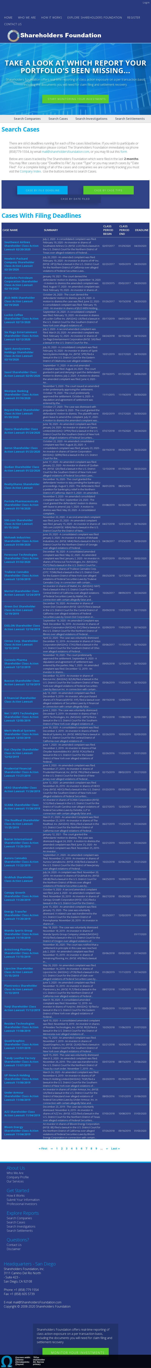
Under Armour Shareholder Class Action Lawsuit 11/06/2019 (21, 1096)
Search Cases (58, 119)
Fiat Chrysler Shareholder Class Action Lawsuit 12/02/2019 (21, 753)
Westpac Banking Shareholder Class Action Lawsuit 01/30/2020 (21, 394)
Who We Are (15, 1173)
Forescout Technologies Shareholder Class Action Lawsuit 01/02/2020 (21, 558)
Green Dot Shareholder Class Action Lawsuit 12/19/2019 (19, 610)
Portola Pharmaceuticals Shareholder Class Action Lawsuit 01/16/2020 (21, 504)
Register (133, 17)
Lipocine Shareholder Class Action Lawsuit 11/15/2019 (18, 972)
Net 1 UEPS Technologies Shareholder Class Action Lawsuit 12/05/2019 (21, 716)
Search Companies (27, 119)
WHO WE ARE (27, 17)
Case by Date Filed (75, 199)
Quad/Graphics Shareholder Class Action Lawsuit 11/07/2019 (21, 1044)
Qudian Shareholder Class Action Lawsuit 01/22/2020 (22, 468)
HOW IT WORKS (51, 17)
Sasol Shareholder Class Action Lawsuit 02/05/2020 (22, 374)
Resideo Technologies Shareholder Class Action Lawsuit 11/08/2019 (21, 1027)
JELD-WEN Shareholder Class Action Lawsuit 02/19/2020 (19, 301)
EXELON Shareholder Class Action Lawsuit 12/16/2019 (22, 627)
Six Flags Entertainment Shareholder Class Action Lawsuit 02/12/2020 (21, 335)
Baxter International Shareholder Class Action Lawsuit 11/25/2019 (21, 842)
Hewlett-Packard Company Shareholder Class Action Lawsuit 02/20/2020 (19, 264)
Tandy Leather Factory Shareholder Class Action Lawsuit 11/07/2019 (21, 1061)
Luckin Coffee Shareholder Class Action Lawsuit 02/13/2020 (21, 318)
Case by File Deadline (41, 190)
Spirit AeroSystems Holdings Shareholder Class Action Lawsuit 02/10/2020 (19, 354)
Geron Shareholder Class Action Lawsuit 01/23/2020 (22, 449)
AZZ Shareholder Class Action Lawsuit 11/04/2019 (22, 1113)
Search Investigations (91, 119)
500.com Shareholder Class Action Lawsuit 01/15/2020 (18, 523)
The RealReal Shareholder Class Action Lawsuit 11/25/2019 (21, 823)
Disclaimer (14, 1249)
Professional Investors (22, 1204)
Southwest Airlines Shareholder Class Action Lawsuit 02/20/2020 (21, 245)
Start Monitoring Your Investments (78, 99)
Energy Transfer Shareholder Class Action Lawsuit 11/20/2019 (21, 915)
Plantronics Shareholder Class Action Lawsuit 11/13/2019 (20, 989)
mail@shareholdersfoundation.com (65, 152)
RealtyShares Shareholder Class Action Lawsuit (22, 486)
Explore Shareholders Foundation (94, 17)
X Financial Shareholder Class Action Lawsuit (20, 699)
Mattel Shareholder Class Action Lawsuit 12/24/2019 (22, 592)
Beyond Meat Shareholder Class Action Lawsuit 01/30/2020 (22, 413)
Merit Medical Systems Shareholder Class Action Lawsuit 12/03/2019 (21, 734)
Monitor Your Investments (78, 1353)
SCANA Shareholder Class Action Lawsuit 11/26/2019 (22, 806)
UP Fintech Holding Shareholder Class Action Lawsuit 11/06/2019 (21, 1078)
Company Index (30, 171)
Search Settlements (130, 119)
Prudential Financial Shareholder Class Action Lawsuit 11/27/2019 (21, 772)
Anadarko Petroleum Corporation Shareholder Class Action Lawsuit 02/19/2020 (21, 283)
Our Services (15, 1181)
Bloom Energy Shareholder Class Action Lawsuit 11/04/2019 (21, 1130)
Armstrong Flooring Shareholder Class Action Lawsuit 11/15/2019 (21, 953)
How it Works (16, 1195)
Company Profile (18, 1177)
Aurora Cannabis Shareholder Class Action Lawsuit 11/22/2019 (21, 861)
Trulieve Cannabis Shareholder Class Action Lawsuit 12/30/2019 (21, 575)
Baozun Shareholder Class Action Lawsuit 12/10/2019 (22, 682)
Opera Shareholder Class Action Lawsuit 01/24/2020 (22, 430)
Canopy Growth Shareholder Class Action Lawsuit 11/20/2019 (21, 896)
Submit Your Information (23, 1200)
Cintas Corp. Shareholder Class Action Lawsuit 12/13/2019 (21, 644)
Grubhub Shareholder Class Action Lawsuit (18, 879)
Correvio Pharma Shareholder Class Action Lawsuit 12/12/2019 (21, 663)
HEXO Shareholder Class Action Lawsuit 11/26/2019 (22, 789)
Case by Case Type (109, 190)
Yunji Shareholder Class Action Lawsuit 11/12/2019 (22, 1008)
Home (8, 17)
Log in (146, 2)
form (123, 152)
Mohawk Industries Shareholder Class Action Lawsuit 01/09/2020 (21, 541)
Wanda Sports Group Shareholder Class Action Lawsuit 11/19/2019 (21, 934)
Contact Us (13, 24)
